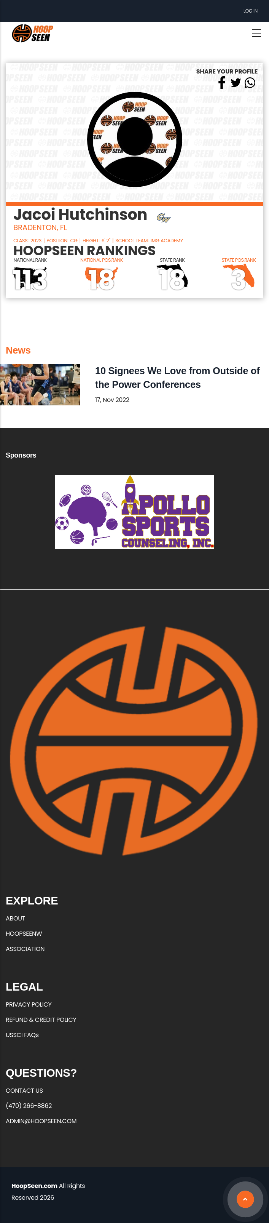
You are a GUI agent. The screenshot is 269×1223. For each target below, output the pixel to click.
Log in (251, 11)
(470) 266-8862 (29, 1105)
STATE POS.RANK (239, 260)
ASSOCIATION (25, 948)
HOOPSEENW (24, 933)
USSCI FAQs (22, 1035)
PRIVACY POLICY (28, 1004)
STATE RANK (172, 260)
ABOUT (15, 918)
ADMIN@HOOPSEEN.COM (41, 1121)
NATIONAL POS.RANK (101, 260)
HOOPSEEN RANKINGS (84, 250)
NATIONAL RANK (30, 260)
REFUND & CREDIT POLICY (41, 1019)
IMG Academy (167, 240)
